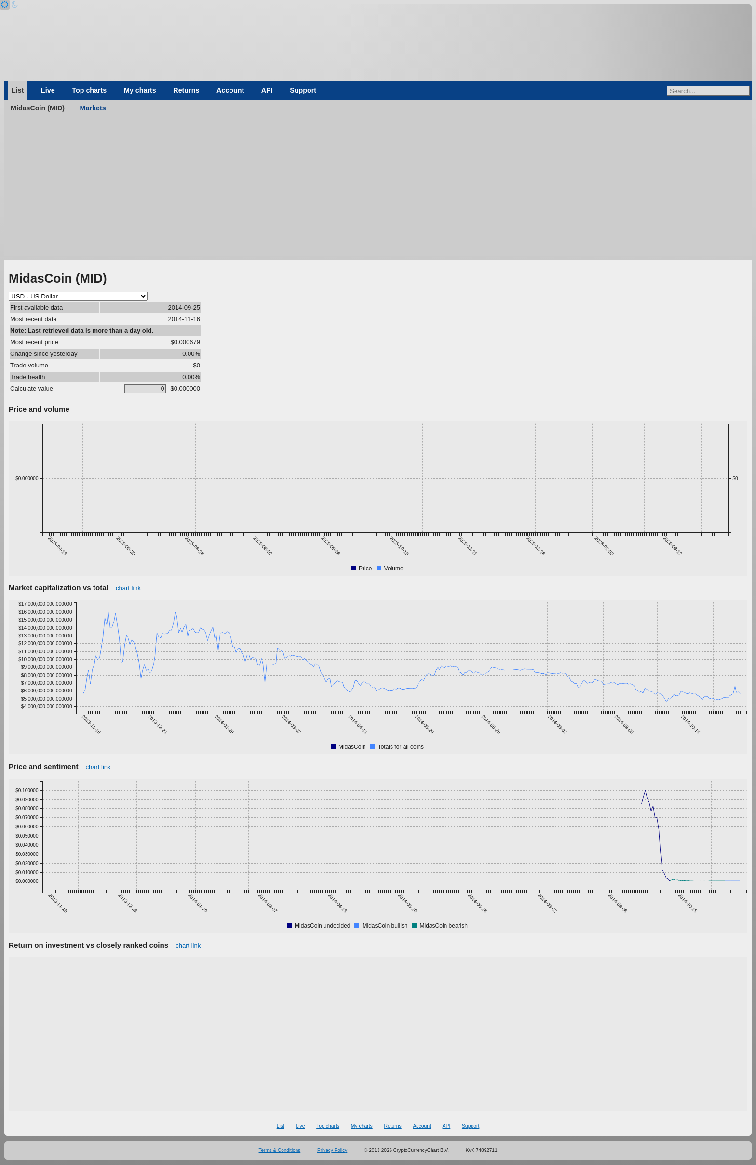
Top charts (89, 90)
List (18, 90)
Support (303, 90)
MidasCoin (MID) (38, 108)
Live (48, 90)
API (267, 90)
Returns (186, 90)
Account (230, 90)
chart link (128, 588)
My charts (140, 90)
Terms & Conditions (280, 1150)
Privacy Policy (332, 1150)
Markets (93, 108)
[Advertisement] (378, 188)
